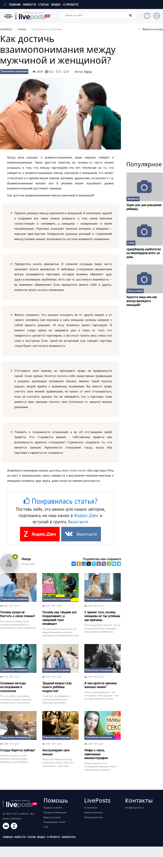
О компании (90, 807)
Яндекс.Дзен (86, 515)
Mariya (88, 71)
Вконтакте (78, 522)
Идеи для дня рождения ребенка (143, 207)
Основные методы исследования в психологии (13, 687)
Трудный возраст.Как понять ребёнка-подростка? (56, 687)
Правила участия (53, 807)
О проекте (70, 4)
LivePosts (6, 29)
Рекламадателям (93, 817)
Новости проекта (93, 812)
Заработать (68, 837)
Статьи (43, 4)
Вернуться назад (151, 29)
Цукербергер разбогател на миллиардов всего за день (143, 253)
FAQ (46, 826)
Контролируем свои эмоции (55, 752)
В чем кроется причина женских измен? (100, 685)
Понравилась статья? (60, 501)
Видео (56, 4)
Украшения (133, 198)
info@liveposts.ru (134, 807)
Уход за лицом (135, 290)
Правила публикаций (55, 812)
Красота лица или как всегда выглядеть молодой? (141, 301)
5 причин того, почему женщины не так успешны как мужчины (102, 616)
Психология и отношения (14, 71)
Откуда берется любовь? (17, 750)
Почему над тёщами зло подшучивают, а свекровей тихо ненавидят (59, 618)
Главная (12, 4)
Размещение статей (54, 822)
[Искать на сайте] (98, 15)
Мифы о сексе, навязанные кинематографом (96, 754)
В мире (131, 242)
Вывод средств (52, 817)
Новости (29, 4)
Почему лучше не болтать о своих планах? (17, 614)
